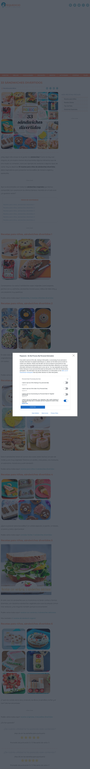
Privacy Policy (54, 413)
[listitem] (45, 379)
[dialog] (45, 384)
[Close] (74, 356)
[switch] (66, 383)
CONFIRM (33, 407)
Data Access (45, 413)
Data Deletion (35, 413)
